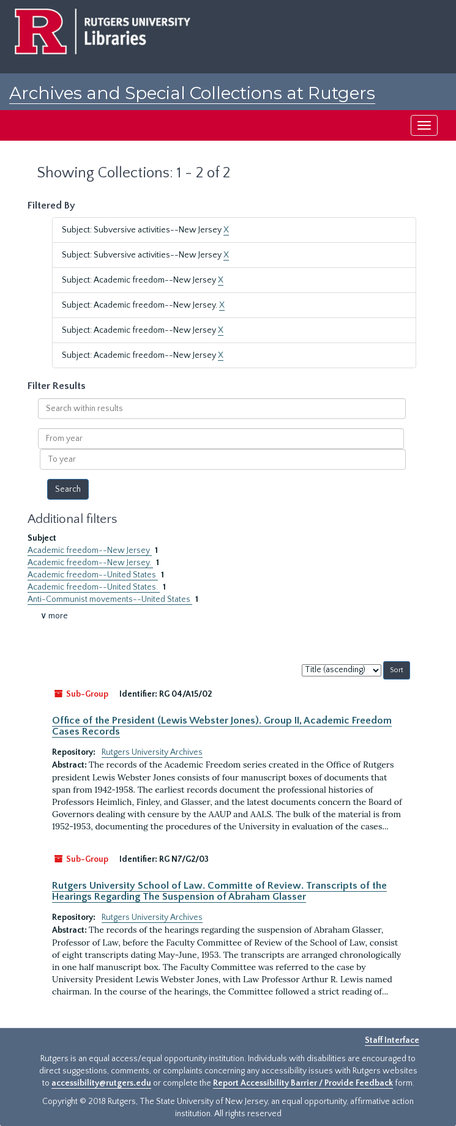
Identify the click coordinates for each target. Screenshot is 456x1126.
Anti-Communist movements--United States (110, 599)
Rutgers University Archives (152, 752)
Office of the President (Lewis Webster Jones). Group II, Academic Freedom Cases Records (222, 726)
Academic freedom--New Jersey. (90, 563)
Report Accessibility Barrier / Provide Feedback (303, 1083)
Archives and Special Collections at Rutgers (192, 93)
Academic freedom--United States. (94, 587)
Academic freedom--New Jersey (90, 550)
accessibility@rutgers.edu (101, 1083)
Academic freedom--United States (93, 575)
